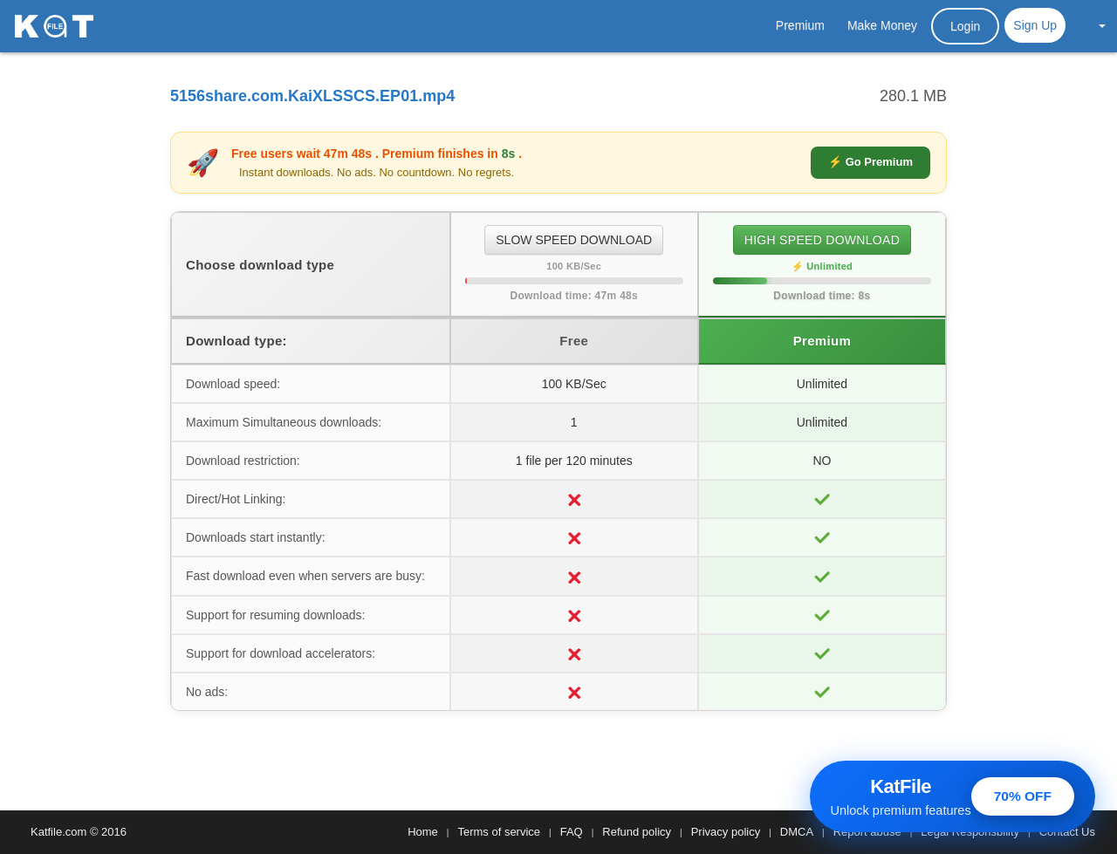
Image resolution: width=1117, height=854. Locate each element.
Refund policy (636, 831)
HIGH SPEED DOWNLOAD (822, 240)
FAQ (571, 831)
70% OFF (1023, 796)
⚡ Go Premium (870, 161)
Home (423, 831)
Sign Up (1035, 25)
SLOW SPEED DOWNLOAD (574, 240)
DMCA (796, 831)
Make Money (882, 25)
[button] (1092, 25)
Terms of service (498, 831)
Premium (800, 25)
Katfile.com (58, 831)
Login (965, 26)
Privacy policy (725, 831)
